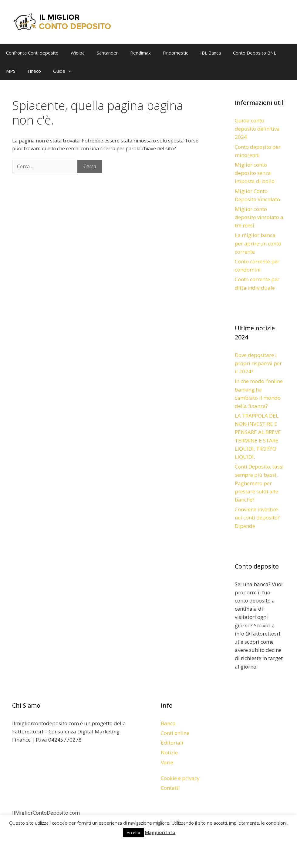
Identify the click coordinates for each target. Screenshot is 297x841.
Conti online (175, 732)
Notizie (169, 752)
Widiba (78, 53)
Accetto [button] (133, 832)
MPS (10, 71)
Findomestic (175, 53)
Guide (65, 71)
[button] (71, 71)
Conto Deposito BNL (254, 53)
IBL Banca (210, 53)
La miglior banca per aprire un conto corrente (258, 243)
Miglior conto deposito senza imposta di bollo (255, 173)
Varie (167, 762)
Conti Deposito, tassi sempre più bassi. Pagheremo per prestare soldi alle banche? (259, 483)
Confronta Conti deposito (32, 53)
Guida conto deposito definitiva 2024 (257, 128)
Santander (107, 53)
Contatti (170, 787)
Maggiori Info (160, 832)
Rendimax (140, 53)
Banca (168, 723)
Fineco (34, 71)
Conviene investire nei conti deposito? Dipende (257, 517)
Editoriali (172, 742)
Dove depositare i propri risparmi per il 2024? (258, 363)
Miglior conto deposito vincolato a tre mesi (259, 217)
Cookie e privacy (180, 778)
